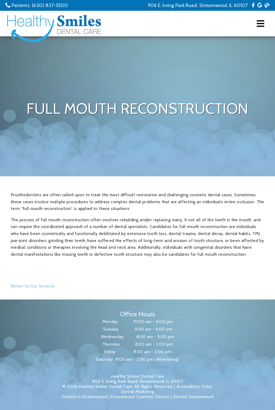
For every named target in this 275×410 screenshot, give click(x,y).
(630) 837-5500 (50, 5)
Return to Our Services (33, 286)
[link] (253, 5)
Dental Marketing (137, 391)
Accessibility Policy (194, 386)
